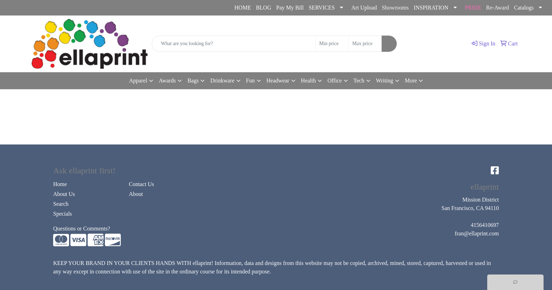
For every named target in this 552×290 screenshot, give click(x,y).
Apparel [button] (138, 81)
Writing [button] (384, 81)
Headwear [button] (277, 81)
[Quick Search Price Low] (332, 44)
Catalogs (524, 8)
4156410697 (22, 7)
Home (60, 184)
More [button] (411, 81)
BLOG (263, 8)
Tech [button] (358, 81)
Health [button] (308, 81)
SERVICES (322, 8)
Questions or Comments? (81, 229)
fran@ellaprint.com (68, 7)
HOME (242, 8)
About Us (64, 194)
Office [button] (334, 81)
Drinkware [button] (222, 81)
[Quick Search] (234, 44)
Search (61, 204)
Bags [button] (193, 81)
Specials (62, 214)
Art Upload (364, 8)
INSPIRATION (431, 8)
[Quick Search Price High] (365, 44)
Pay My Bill (289, 8)
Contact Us (141, 184)
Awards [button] (167, 81)
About (136, 194)
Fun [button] (250, 81)
